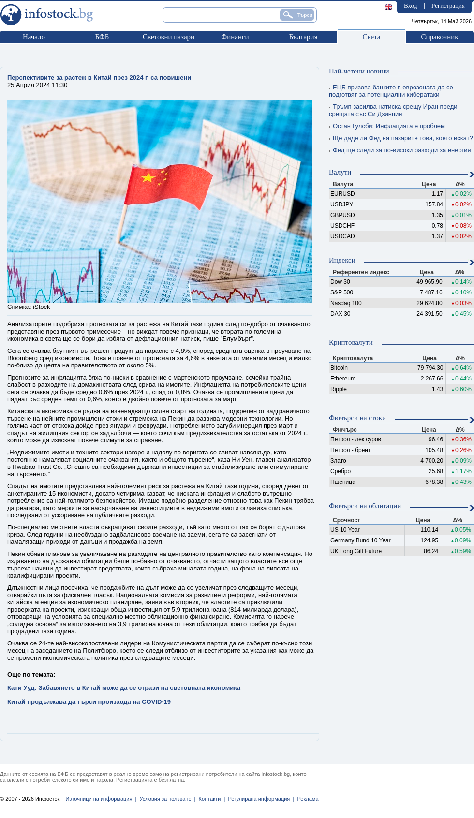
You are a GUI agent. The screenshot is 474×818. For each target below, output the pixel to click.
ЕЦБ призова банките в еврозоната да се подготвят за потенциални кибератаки (391, 91)
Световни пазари (168, 37)
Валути (340, 172)
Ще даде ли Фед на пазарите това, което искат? (401, 138)
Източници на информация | (100, 799)
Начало (34, 37)
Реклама (306, 799)
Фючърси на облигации (365, 506)
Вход (410, 5)
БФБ (102, 37)
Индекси (342, 260)
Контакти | (210, 799)
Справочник (439, 37)
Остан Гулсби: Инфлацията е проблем (387, 126)
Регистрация (448, 5)
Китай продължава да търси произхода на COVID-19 (89, 701)
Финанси (235, 37)
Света (371, 37)
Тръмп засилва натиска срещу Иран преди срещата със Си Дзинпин (393, 110)
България (303, 37)
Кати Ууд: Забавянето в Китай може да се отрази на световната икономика (123, 687)
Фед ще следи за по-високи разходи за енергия (400, 150)
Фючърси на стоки (357, 418)
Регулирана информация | (259, 799)
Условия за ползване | (165, 799)
